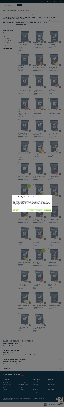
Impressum (41, 206)
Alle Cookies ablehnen (39, 210)
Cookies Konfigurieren (31, 210)
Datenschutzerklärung (32, 206)
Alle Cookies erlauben (47, 210)
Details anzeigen (15, 210)
